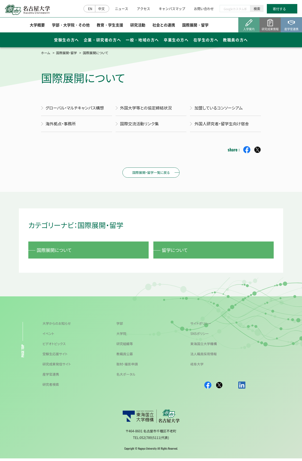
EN (90, 9)
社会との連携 (163, 26)
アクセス (143, 9)
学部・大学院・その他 (71, 26)
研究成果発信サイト (56, 366)
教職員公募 (124, 356)
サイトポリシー (200, 326)
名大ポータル (125, 376)
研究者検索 (50, 387)
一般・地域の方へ (142, 41)
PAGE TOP (22, 353)
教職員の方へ (235, 41)
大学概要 (37, 26)
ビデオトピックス (54, 346)
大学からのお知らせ (56, 326)
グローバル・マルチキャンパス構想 (76, 108)
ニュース (121, 9)
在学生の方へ (205, 41)
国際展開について (56, 251)
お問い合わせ (204, 9)
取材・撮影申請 (127, 366)
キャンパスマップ (172, 9)
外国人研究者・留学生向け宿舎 (223, 124)
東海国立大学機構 (203, 346)
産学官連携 (50, 376)
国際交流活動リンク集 (140, 124)
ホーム (45, 52)
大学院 (121, 336)
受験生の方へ (66, 41)
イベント (48, 336)
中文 (101, 9)
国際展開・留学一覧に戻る (151, 173)
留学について (176, 251)
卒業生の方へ (176, 41)
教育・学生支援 (110, 26)
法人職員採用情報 (203, 356)
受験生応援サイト (54, 356)
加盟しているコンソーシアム (220, 108)
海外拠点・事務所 (62, 124)
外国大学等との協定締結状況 (147, 108)
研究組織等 (124, 346)
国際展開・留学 (195, 26)
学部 (119, 326)
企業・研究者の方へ (102, 41)
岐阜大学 (197, 366)
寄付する (279, 9)
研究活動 (137, 26)
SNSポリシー (199, 336)
